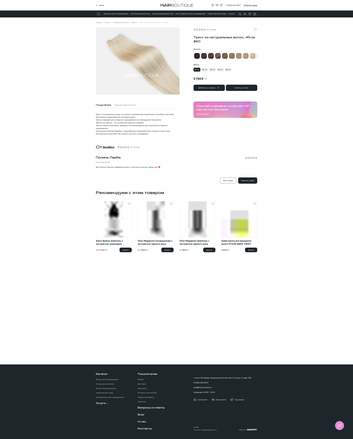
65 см (228, 69)
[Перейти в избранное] (249, 13)
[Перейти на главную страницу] (176, 5)
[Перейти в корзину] (254, 13)
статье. (167, 131)
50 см (204, 69)
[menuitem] (116, 13)
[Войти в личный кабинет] (244, 13)
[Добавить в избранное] (255, 30)
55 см (212, 69)
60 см (220, 69)
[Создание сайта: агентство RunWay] (248, 430)
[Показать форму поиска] (239, 13)
